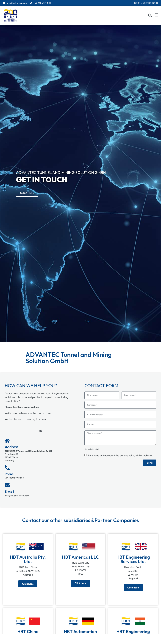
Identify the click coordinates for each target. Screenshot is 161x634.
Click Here (27, 192)
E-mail (9, 491)
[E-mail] (7, 485)
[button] (150, 15)
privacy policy (127, 456)
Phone (9, 474)
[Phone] (7, 467)
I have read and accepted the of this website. (120, 456)
